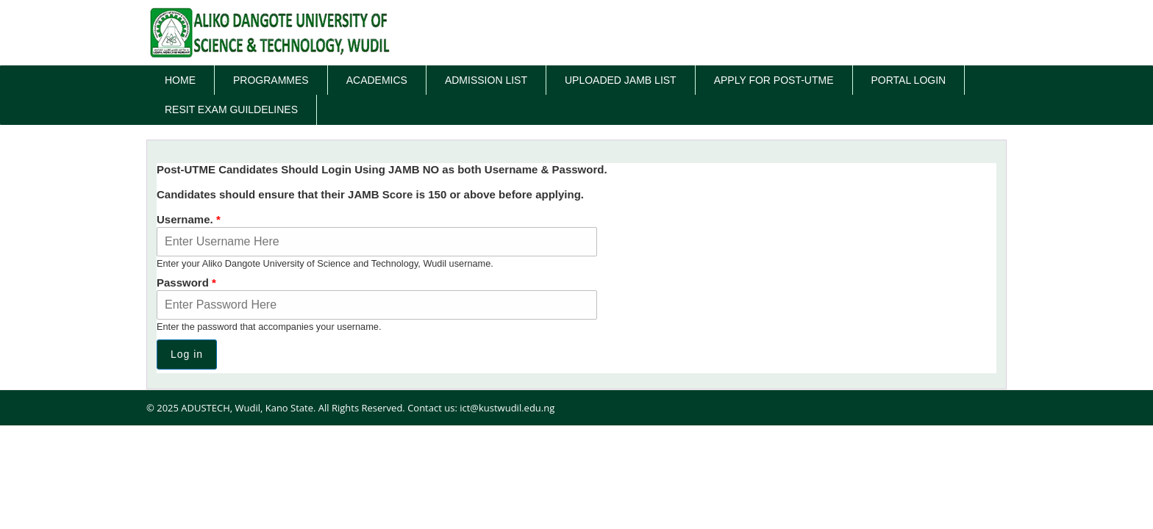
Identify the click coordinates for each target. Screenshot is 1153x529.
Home (180, 80)
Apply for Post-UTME (774, 80)
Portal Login (908, 80)
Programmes (271, 80)
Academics (376, 80)
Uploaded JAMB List (621, 80)
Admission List (486, 80)
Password (186, 282)
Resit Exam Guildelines (231, 109)
